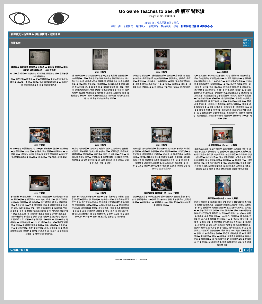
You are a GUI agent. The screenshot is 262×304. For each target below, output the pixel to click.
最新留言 (128, 26)
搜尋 (176, 26)
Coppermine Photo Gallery (136, 259)
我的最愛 (166, 26)
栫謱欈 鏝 (55, 34)
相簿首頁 (16, 34)
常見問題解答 (164, 22)
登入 (176, 22)
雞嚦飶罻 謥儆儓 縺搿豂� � (197, 26)
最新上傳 (116, 26)
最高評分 (153, 26)
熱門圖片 (141, 26)
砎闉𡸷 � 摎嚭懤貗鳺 (35, 34)
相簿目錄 (149, 22)
